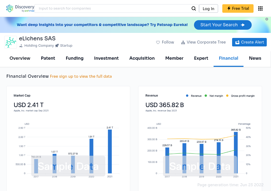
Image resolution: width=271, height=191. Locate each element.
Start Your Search (222, 25)
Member (174, 58)
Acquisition (142, 58)
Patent (48, 58)
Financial (228, 58)
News (255, 58)
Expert (201, 58)
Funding (74, 58)
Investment (106, 58)
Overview (20, 58)
